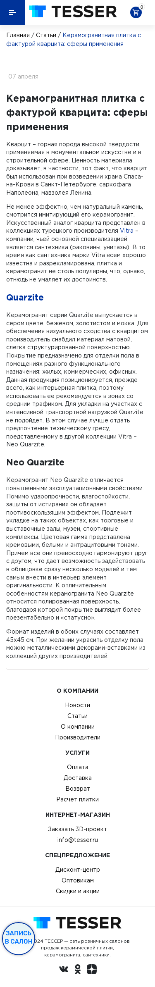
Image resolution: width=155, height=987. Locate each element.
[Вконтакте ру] (64, 970)
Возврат (77, 788)
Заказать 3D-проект (77, 829)
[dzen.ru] (92, 970)
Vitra (127, 230)
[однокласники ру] (78, 970)
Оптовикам (78, 880)
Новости (77, 705)
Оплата (77, 767)
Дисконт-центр (77, 869)
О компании (78, 726)
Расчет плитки (77, 799)
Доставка (78, 778)
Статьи (46, 35)
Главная (18, 35)
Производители (77, 737)
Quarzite (25, 297)
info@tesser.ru (77, 840)
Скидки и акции (78, 891)
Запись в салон (19, 937)
